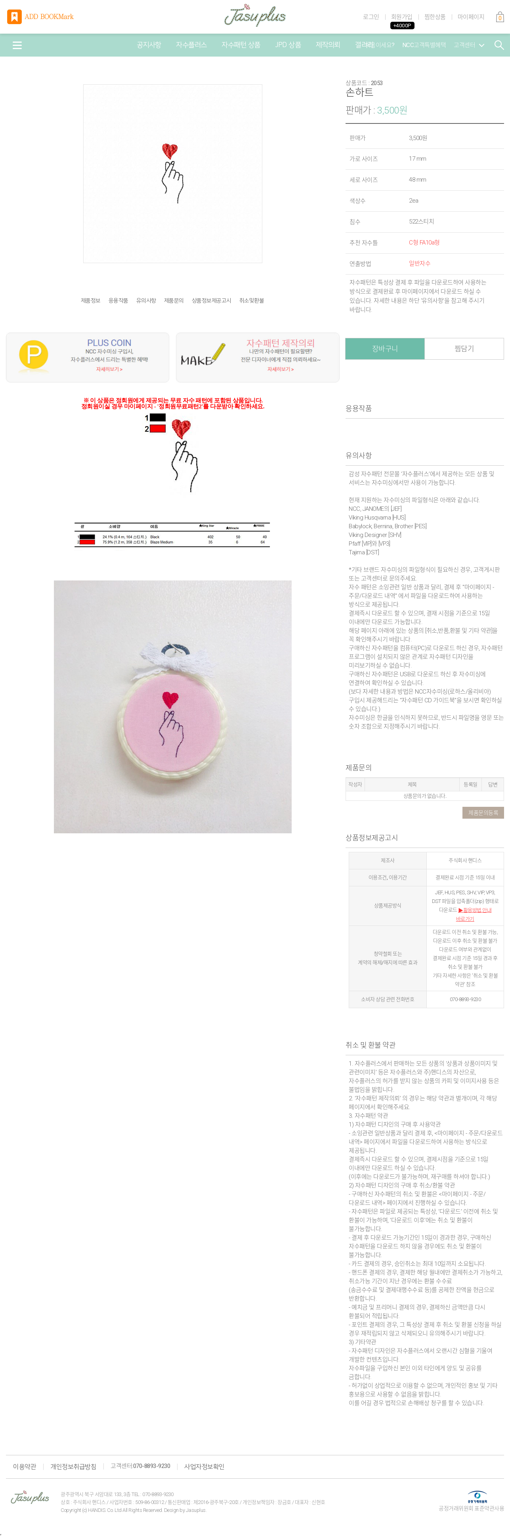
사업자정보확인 (204, 1466)
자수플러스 (191, 45)
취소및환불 (251, 301)
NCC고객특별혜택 (424, 45)
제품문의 (174, 301)
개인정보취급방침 (73, 1466)
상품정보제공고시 (211, 301)
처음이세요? (380, 45)
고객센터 (469, 45)
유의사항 (146, 301)
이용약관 (24, 1466)
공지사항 (149, 45)
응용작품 (118, 301)
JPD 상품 (288, 45)
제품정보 (91, 301)
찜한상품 (435, 17)
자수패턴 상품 (241, 45)
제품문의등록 (483, 813)
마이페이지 (471, 17)
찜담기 (464, 349)
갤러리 (364, 45)
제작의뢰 (328, 45)
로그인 (371, 17)
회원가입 (402, 17)
